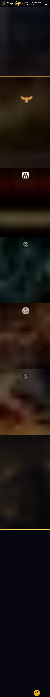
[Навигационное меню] (46, 4)
